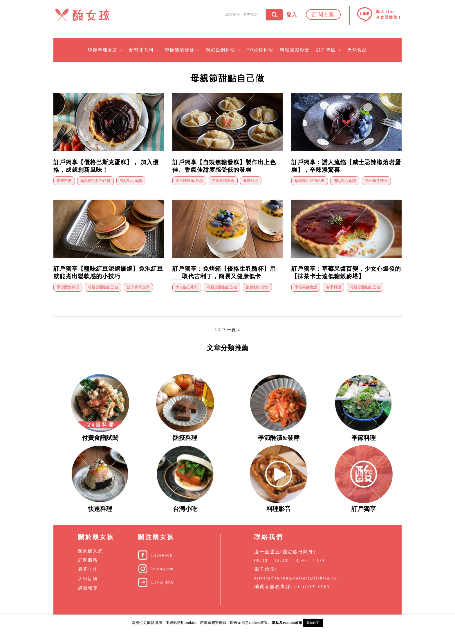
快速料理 (100, 508)
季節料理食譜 (105, 50)
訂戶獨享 (363, 508)
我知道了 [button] (312, 622)
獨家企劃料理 (223, 50)
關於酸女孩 (90, 550)
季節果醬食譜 (306, 287)
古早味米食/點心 (189, 180)
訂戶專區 (328, 50)
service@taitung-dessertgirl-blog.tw (295, 578)
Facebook (162, 555)
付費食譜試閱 (100, 437)
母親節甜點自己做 (95, 180)
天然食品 (357, 50)
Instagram (162, 568)
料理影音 (278, 508)
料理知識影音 (295, 50)
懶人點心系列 (187, 287)
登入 (291, 15)
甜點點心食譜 (131, 180)
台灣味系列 (143, 50)
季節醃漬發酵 (182, 50)
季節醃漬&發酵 (279, 437)
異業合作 (88, 569)
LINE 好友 (163, 582)
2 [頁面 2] (219, 330)
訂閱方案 (323, 14)
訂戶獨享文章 (138, 287)
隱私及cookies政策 (287, 622)
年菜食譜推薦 (223, 180)
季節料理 (363, 437)
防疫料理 (185, 437)
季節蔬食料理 (68, 287)
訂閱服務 (88, 560)
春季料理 (64, 180)
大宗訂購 (88, 578)
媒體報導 (88, 588)
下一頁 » (231, 330)
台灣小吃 (185, 508)
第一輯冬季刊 (376, 180)
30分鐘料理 (260, 50)
